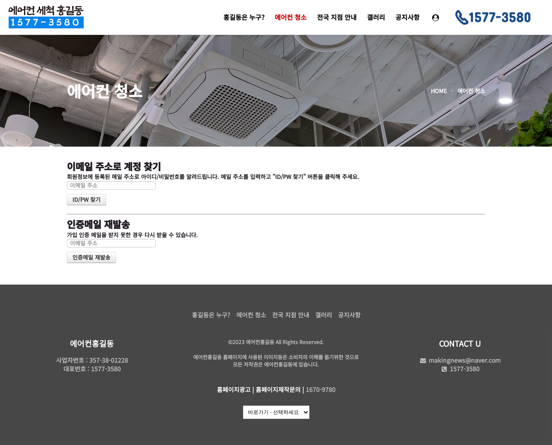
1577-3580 (460, 368)
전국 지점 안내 (337, 17)
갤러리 (376, 17)
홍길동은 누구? (243, 17)
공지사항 (407, 17)
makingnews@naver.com (460, 360)
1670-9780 (321, 389)
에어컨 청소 (291, 17)
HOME (439, 91)
